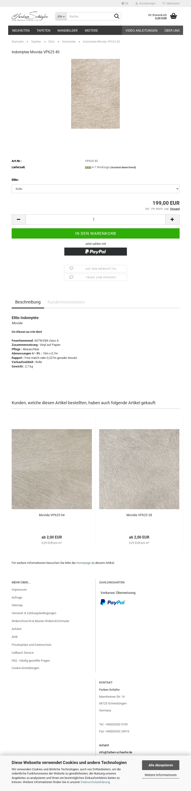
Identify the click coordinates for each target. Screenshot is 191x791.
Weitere (91, 30)
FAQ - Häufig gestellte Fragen (31, 660)
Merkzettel (171, 3)
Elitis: (15, 180)
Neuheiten (21, 30)
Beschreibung (28, 302)
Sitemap (17, 605)
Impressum (19, 589)
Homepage (83, 563)
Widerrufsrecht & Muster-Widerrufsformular (40, 621)
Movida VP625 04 (52, 515)
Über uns (172, 30)
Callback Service (23, 652)
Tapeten (43, 30)
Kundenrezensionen (66, 302)
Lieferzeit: (18, 167)
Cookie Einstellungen (25, 668)
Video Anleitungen (141, 30)
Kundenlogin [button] (145, 3)
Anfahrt (16, 629)
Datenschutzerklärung (95, 782)
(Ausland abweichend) (123, 167)
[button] (125, 3)
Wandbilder (67, 30)
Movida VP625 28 (139, 515)
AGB (14, 637)
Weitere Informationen (161, 775)
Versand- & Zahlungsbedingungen (34, 613)
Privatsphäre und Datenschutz (31, 644)
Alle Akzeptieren (161, 765)
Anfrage (17, 597)
